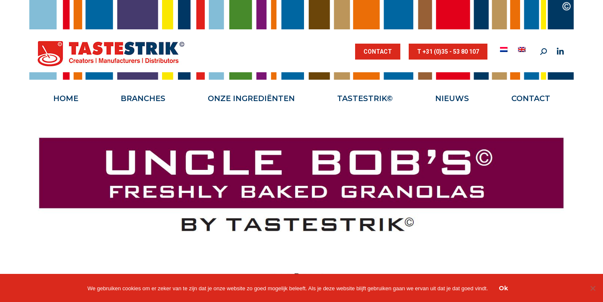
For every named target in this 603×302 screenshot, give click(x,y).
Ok (503, 288)
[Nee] (592, 288)
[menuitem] (505, 49)
